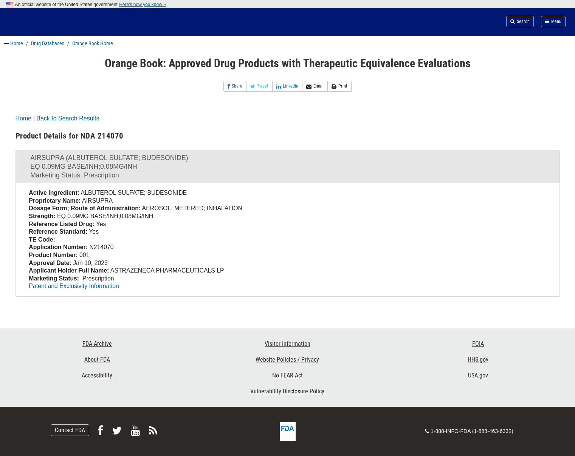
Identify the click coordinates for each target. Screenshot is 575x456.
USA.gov (478, 375)
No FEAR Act (287, 375)
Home (16, 43)
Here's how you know (142, 4)
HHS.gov (478, 359)
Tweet (259, 86)
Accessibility (97, 375)
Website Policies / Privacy (287, 359)
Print (339, 86)
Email (315, 86)
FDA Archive (97, 343)
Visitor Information (287, 343)
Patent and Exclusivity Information (74, 286)
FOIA (478, 343)
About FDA (97, 359)
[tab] (287, 166)
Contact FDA (70, 430)
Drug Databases (47, 43)
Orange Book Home (92, 43)
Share (235, 86)
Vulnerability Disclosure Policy (287, 391)
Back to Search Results (67, 118)
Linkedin (287, 86)
